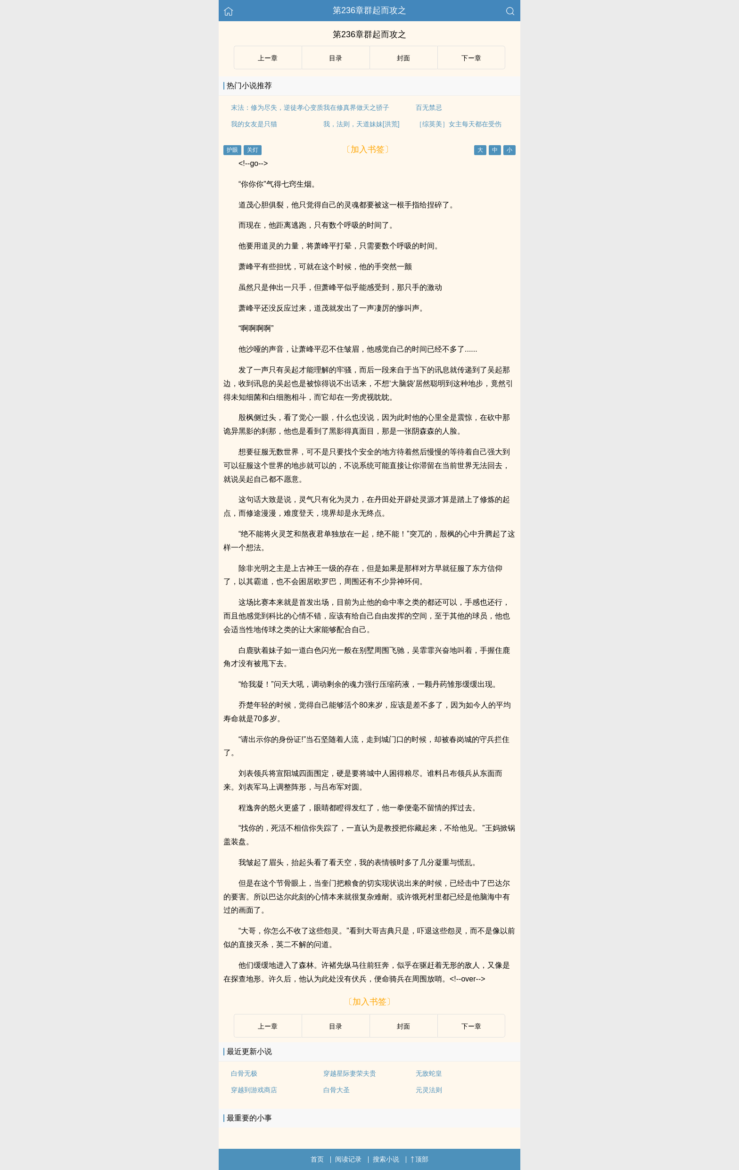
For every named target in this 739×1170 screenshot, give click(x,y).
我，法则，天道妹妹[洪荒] (361, 124)
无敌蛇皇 (429, 1073)
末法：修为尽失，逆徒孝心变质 (277, 107)
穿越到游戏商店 (254, 1090)
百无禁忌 (429, 107)
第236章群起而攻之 (369, 10)
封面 (403, 58)
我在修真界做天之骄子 (356, 107)
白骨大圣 (336, 1090)
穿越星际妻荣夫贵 (349, 1073)
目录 (335, 58)
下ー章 (471, 58)
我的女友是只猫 (254, 124)
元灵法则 (429, 1090)
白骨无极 (244, 1073)
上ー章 (268, 58)
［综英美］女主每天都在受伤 (458, 124)
